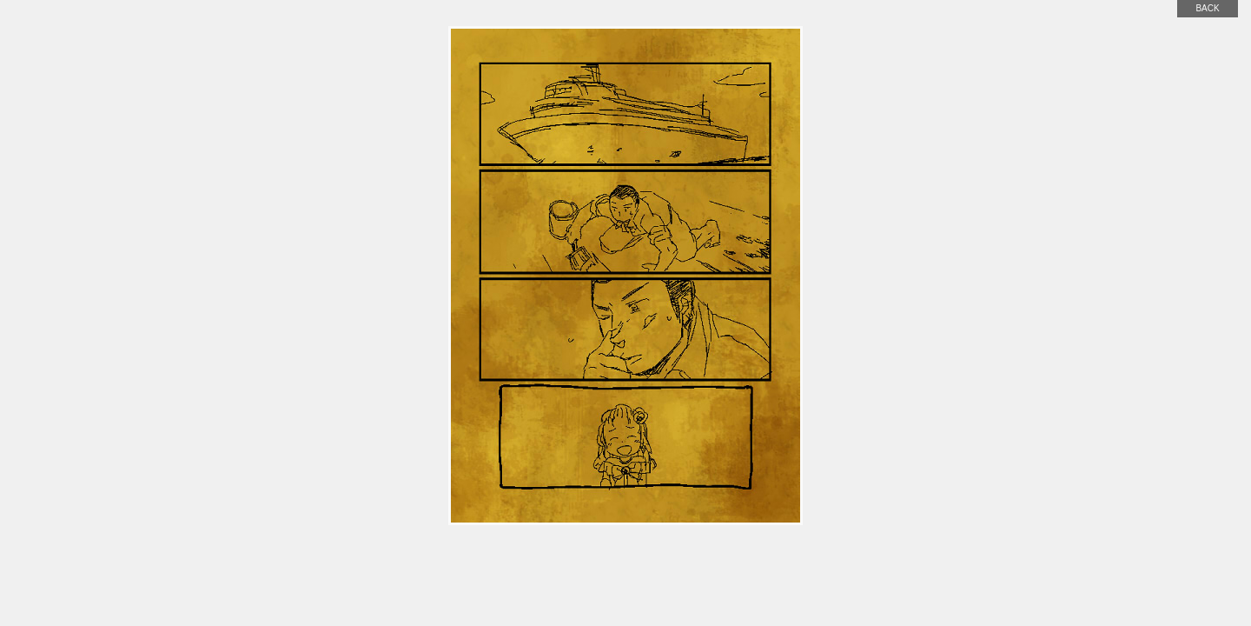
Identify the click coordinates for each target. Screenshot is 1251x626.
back (1207, 8)
